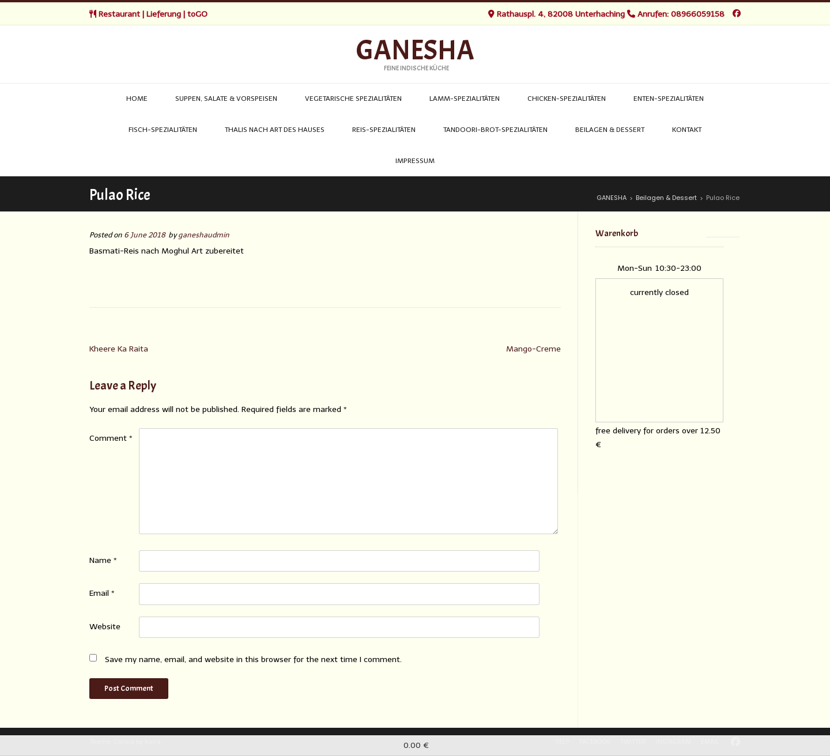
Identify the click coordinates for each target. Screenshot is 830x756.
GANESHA (415, 51)
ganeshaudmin (203, 234)
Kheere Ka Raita (118, 349)
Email (102, 593)
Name (103, 560)
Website (104, 627)
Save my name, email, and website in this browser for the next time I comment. (253, 659)
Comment (111, 438)
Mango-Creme (533, 349)
